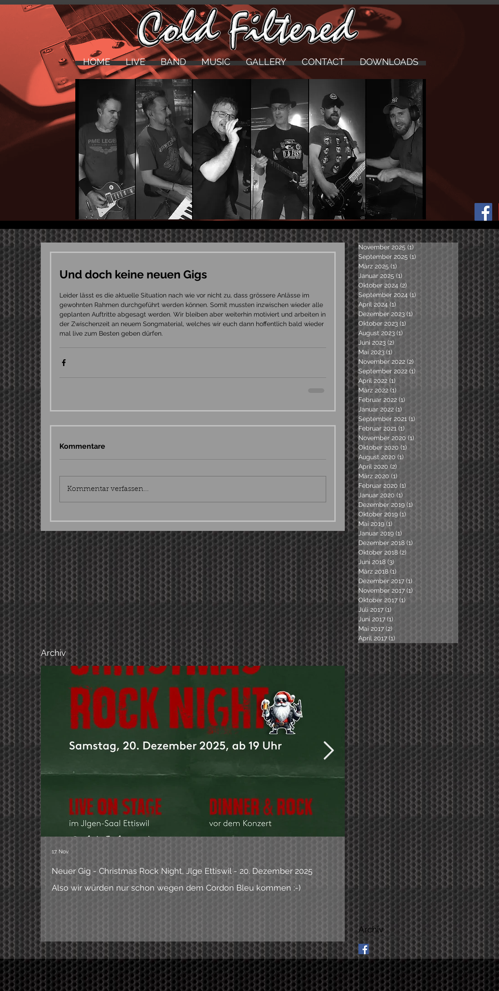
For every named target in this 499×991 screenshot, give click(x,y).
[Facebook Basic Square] (363, 949)
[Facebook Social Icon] (483, 212)
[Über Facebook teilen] (63, 362)
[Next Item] (328, 751)
